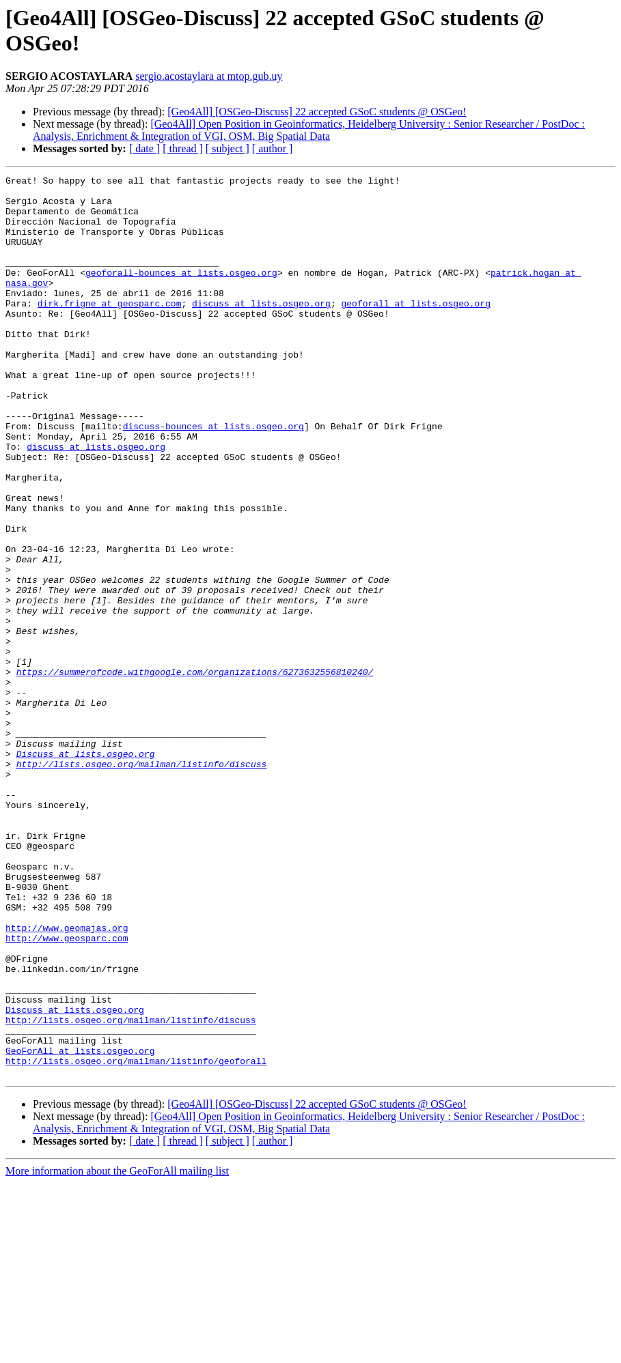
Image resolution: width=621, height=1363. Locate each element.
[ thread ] (183, 148)
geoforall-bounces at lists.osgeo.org (181, 293)
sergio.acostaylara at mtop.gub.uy (208, 76)
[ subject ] (227, 148)
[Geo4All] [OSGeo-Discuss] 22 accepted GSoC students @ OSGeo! (316, 111)
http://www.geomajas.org (66, 1079)
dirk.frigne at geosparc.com (110, 330)
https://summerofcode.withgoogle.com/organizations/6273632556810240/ (195, 772)
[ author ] (272, 148)
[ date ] (144, 148)
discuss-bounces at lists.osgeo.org (213, 477)
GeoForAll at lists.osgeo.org (79, 1226)
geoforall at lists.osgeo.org (415, 330)
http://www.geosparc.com (66, 1091)
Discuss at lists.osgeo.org (85, 870)
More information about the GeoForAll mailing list (117, 1351)
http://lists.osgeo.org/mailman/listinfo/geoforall (135, 1239)
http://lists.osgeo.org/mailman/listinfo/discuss (141, 882)
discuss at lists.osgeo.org (261, 330)
